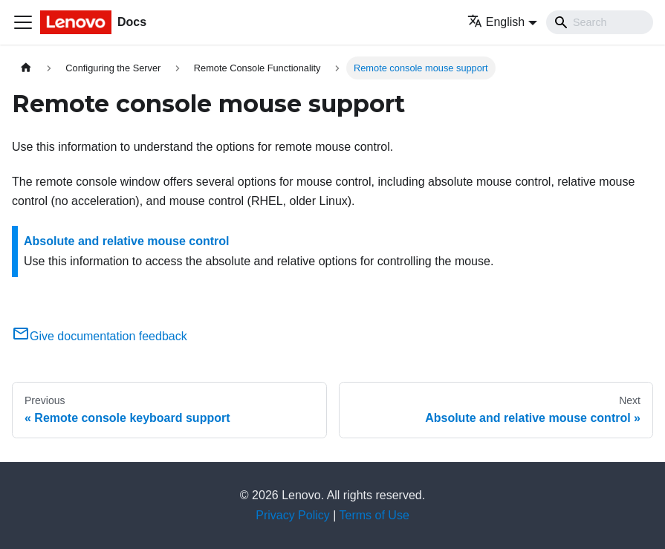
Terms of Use (374, 515)
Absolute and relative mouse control (127, 241)
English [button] (496, 22)
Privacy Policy (293, 515)
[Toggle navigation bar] (23, 22)
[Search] (599, 22)
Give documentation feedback (99, 336)
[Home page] (26, 67)
